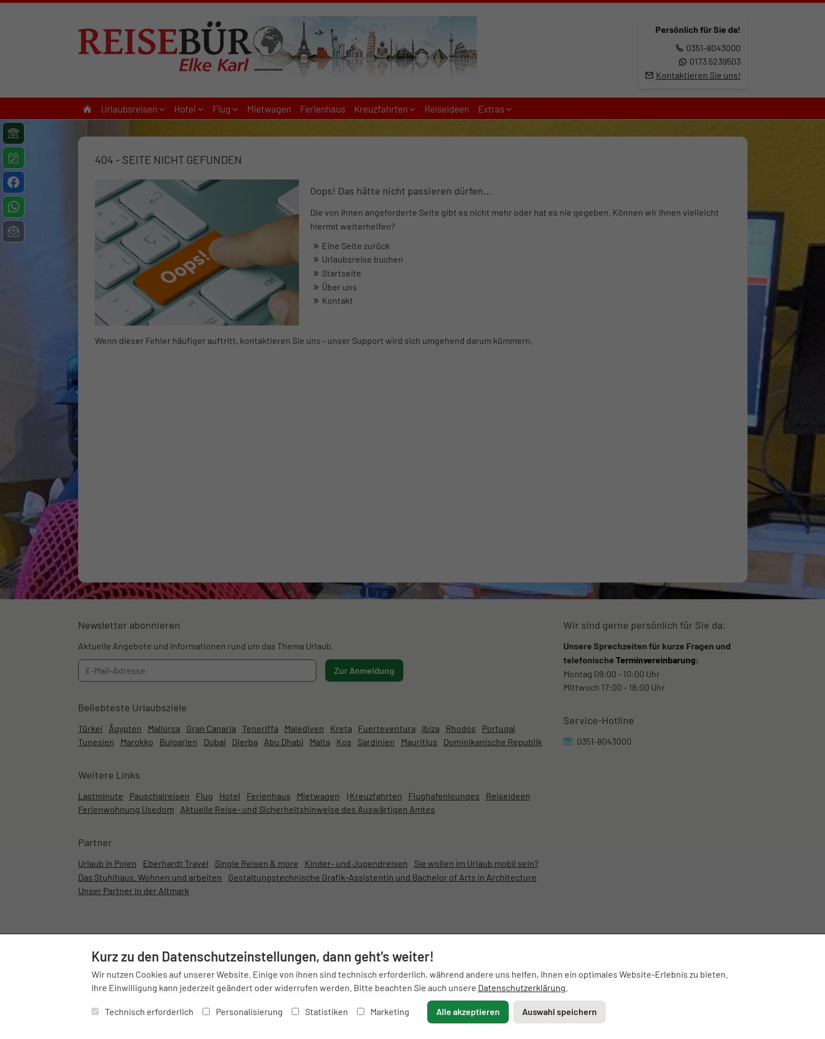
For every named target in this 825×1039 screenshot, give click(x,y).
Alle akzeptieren (468, 1011)
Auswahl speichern (559, 1011)
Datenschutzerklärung (522, 987)
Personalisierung (242, 1011)
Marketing (383, 1011)
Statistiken (320, 1011)
